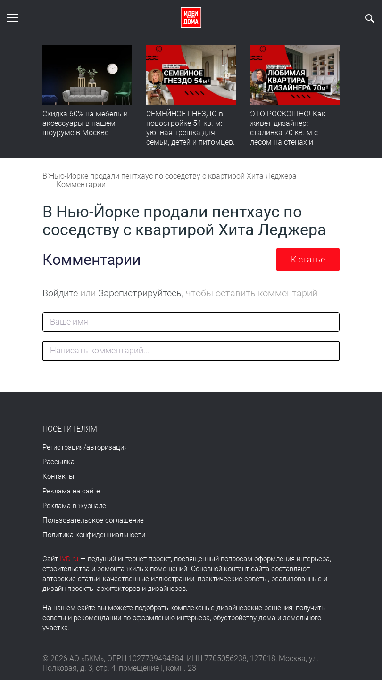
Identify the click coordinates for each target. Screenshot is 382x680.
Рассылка (58, 462)
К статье (308, 259)
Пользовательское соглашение (93, 520)
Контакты (58, 476)
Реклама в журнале (74, 505)
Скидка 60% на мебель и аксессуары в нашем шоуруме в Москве (85, 123)
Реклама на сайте (71, 491)
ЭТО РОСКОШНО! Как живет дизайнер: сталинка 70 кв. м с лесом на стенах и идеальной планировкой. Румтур (294, 137)
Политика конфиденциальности (93, 535)
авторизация (107, 447)
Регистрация (62, 447)
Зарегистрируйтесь (140, 293)
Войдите (60, 293)
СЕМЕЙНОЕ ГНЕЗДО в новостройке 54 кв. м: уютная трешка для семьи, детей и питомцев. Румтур (190, 132)
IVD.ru (69, 559)
